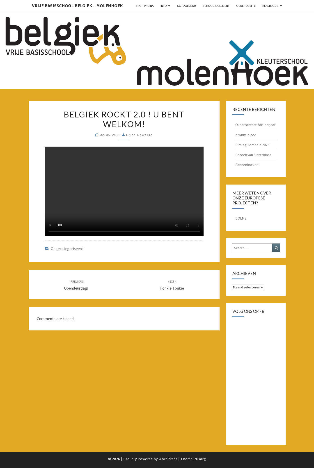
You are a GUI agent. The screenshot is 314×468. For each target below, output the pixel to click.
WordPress (168, 458)
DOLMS (240, 218)
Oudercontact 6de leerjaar (255, 124)
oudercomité (246, 6)
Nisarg (200, 458)
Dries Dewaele (139, 135)
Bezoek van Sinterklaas (253, 154)
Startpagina (145, 6)
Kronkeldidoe (245, 135)
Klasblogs (270, 6)
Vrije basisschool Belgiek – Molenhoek (77, 5)
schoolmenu (186, 6)
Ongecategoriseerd (67, 248)
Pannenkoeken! (247, 164)
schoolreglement (216, 6)
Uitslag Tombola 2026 (252, 145)
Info (163, 6)
